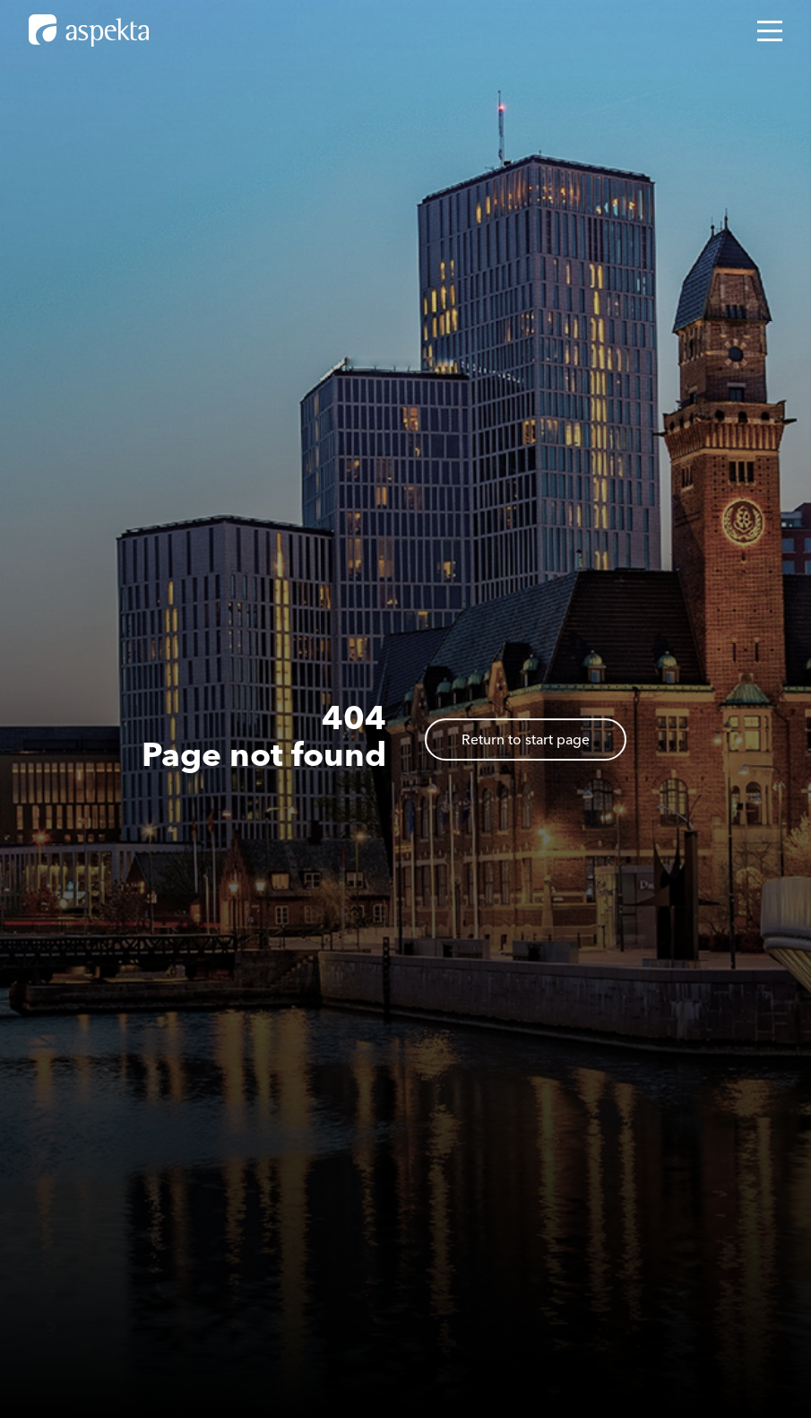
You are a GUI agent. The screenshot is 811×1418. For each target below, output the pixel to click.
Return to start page (526, 739)
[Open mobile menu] (769, 31)
